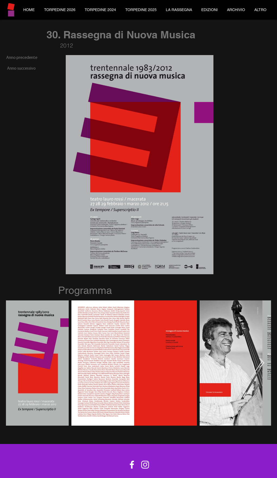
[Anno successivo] (21, 68)
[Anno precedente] (21, 57)
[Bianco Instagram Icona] (145, 464)
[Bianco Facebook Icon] (132, 464)
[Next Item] (262, 363)
